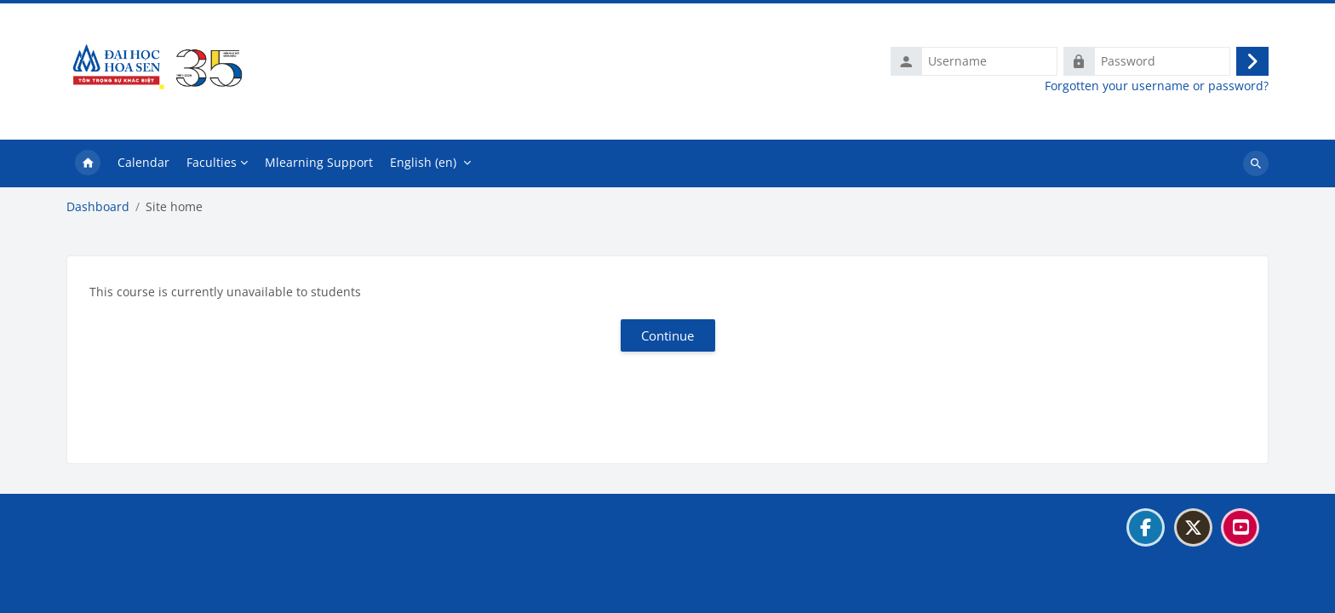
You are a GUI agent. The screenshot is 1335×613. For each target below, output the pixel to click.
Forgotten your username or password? (1157, 86)
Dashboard (97, 207)
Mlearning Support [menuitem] (319, 162)
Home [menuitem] (87, 163)
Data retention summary (145, 569)
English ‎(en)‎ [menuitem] (423, 162)
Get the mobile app (131, 590)
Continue (667, 335)
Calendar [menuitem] (143, 162)
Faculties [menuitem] (211, 162)
